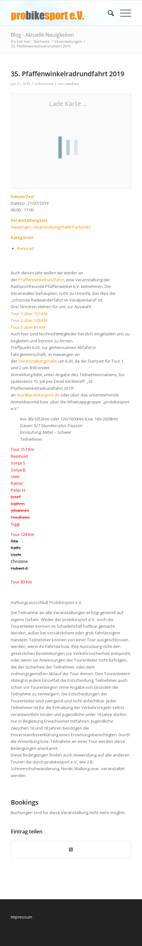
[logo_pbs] (59, 13)
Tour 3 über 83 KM (28, 327)
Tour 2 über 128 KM (29, 320)
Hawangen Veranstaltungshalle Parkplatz (51, 227)
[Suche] (108, 13)
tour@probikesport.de (38, 395)
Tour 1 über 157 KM (29, 313)
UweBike (72, 84)
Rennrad (46, 84)
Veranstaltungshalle (37, 361)
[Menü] (122, 13)
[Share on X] (71, 849)
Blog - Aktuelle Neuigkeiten (42, 34)
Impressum (21, 917)
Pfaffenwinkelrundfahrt (41, 280)
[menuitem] (108, 13)
